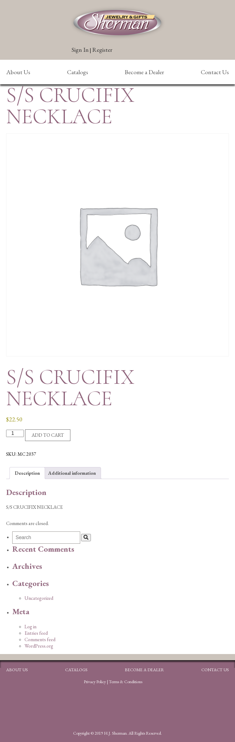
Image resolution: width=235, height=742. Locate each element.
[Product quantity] (15, 433)
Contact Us (215, 72)
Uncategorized (38, 598)
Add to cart (48, 435)
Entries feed (36, 633)
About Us (18, 72)
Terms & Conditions (125, 681)
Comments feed (39, 639)
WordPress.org (38, 646)
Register (102, 50)
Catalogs (77, 72)
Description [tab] (27, 473)
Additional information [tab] (72, 473)
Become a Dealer (144, 72)
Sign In (80, 50)
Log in (30, 626)
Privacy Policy (95, 681)
